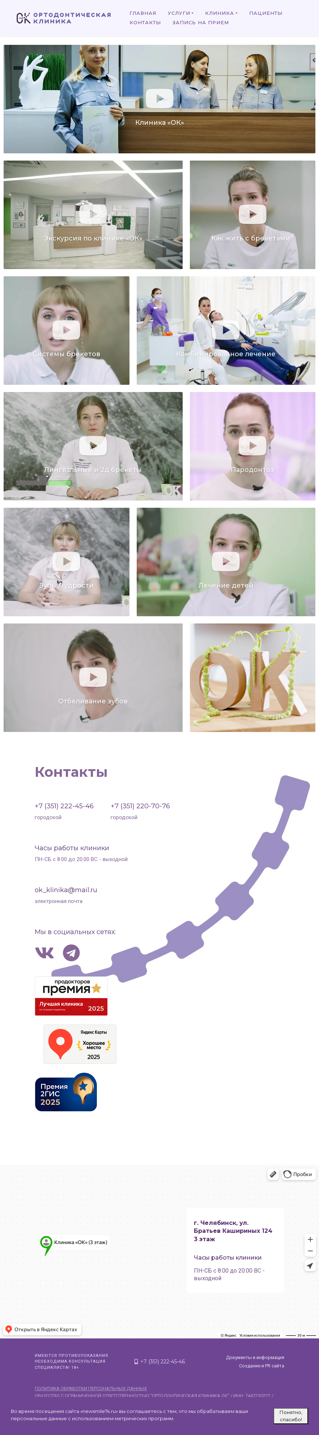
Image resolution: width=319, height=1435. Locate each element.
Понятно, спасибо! (291, 1415)
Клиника (219, 13)
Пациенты (265, 13)
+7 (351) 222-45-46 (64, 806)
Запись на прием (201, 22)
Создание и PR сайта (261, 1365)
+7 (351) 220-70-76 (140, 806)
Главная (142, 13)
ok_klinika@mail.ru (66, 890)
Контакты (145, 22)
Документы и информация (255, 1357)
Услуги (179, 13)
